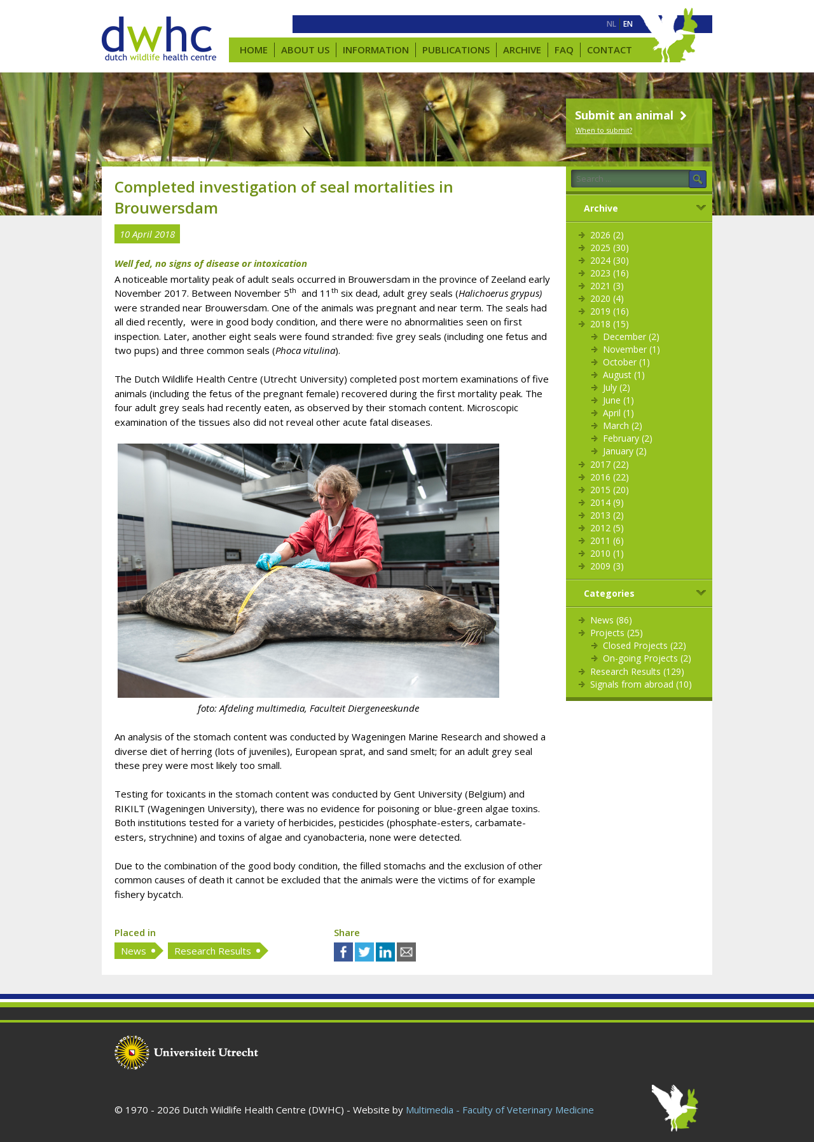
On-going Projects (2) (647, 658)
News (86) (611, 620)
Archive (522, 49)
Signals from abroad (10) (641, 684)
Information (376, 49)
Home (254, 49)
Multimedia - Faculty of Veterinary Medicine (500, 1109)
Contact (609, 49)
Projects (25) (616, 633)
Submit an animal (632, 115)
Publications (456, 49)
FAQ (564, 49)
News (133, 950)
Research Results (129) (637, 671)
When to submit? (604, 130)
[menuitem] (611, 24)
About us (305, 49)
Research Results (212, 950)
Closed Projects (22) (644, 645)
